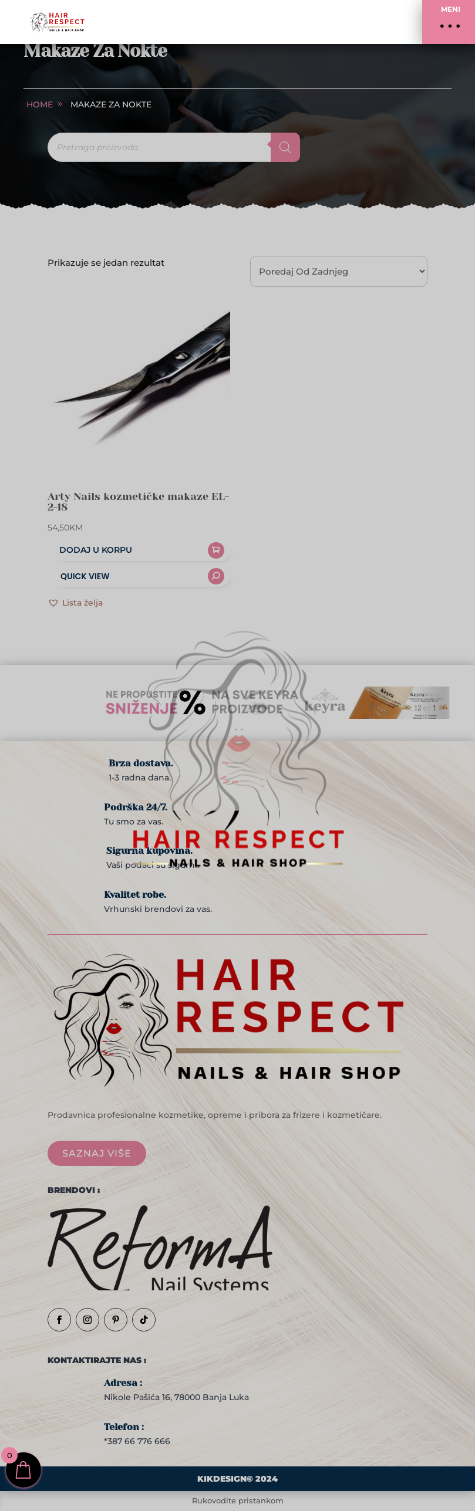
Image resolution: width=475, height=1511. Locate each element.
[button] (448, 22)
